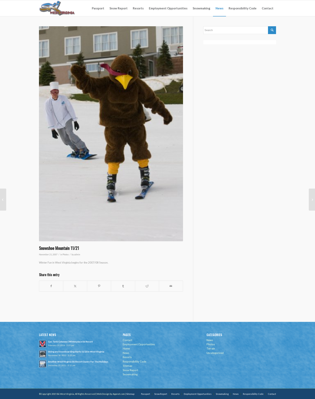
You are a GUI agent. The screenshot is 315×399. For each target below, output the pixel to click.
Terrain (211, 348)
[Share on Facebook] (51, 286)
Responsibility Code (134, 361)
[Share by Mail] (171, 286)
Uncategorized (215, 353)
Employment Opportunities (139, 344)
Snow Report (130, 370)
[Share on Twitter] (75, 286)
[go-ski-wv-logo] (57, 8)
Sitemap (127, 365)
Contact (127, 340)
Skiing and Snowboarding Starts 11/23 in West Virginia (76, 351)
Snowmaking (130, 374)
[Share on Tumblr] (123, 286)
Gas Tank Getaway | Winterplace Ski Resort (70, 341)
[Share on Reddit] (147, 286)
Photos (65, 254)
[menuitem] (98, 8)
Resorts (127, 357)
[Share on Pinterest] (99, 286)
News (126, 353)
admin (77, 254)
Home (126, 348)
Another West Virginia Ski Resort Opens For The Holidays (78, 361)
